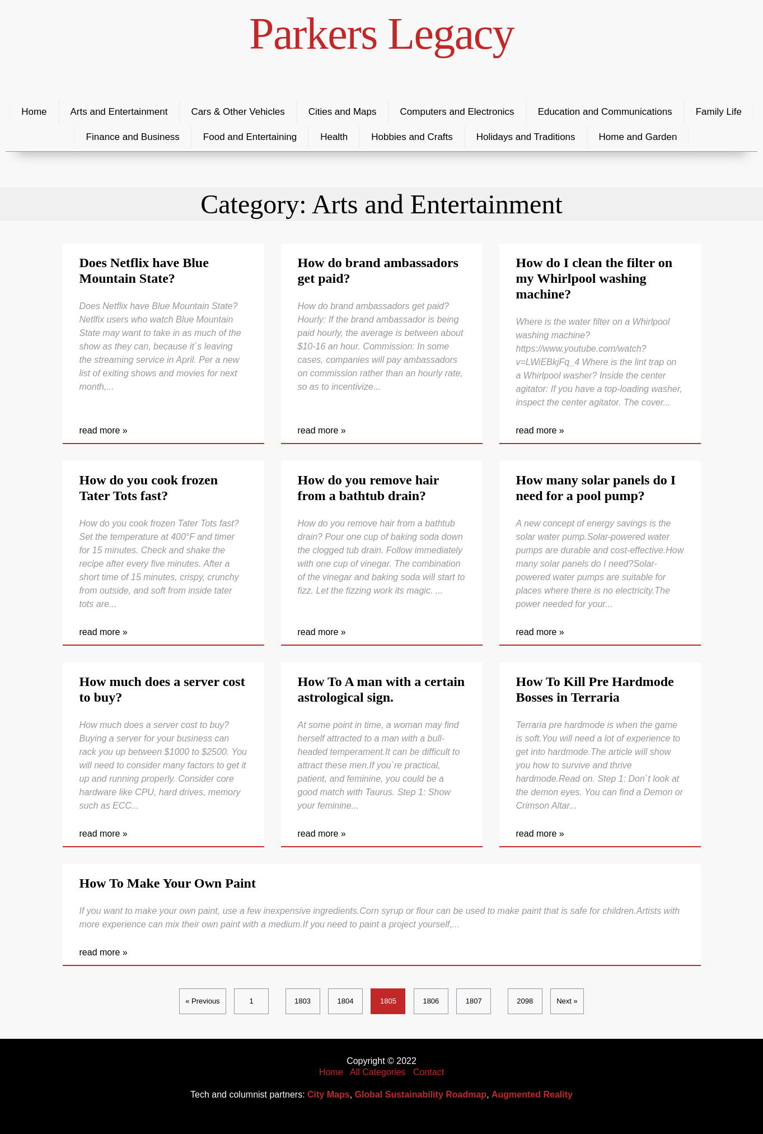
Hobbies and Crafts (412, 137)
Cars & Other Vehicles (237, 111)
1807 (474, 1001)
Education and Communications (605, 111)
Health (334, 137)
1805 (388, 1001)
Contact (428, 1072)
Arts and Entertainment (119, 111)
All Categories (378, 1072)
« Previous (202, 1001)
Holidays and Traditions (525, 137)
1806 (431, 1001)
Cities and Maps (342, 111)
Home (33, 111)
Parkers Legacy (381, 33)
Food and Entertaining (250, 137)
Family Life (719, 111)
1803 (302, 1001)
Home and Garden (638, 137)
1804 (346, 1001)
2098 (525, 1001)
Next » (567, 1001)
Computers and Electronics (457, 111)
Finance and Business (133, 137)
